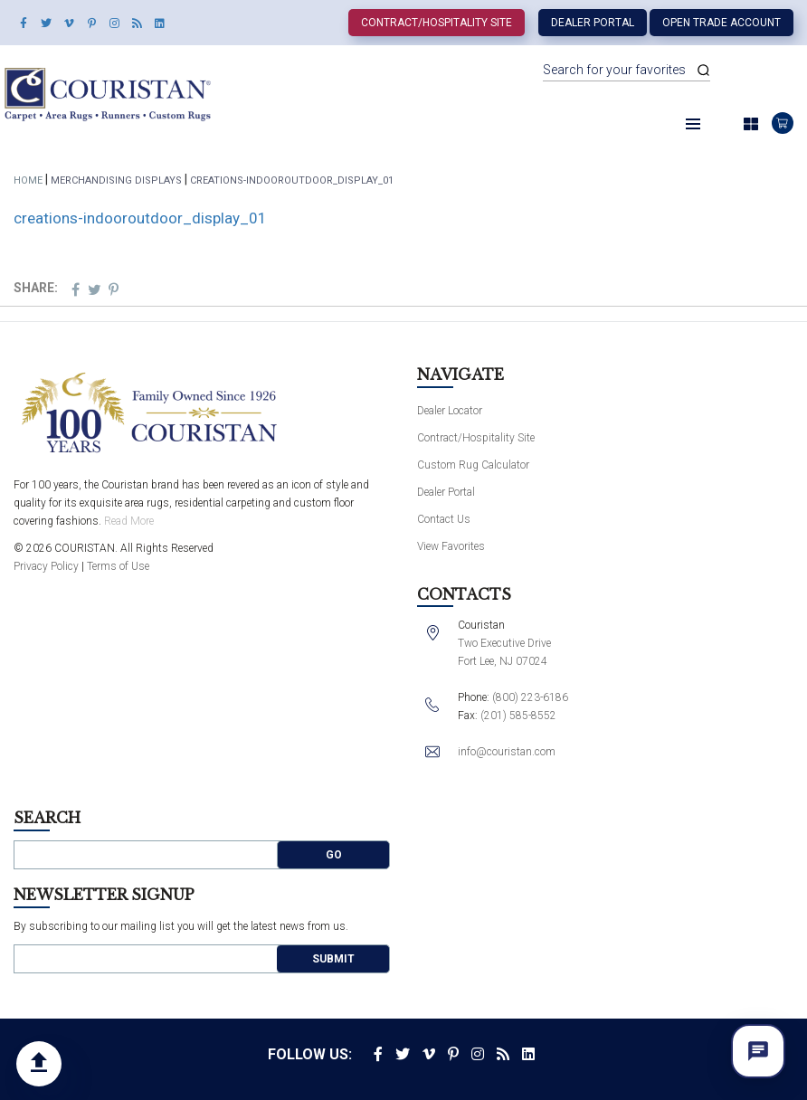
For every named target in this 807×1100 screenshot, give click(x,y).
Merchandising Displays (116, 180)
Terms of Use (118, 566)
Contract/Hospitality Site (436, 22)
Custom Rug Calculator (473, 465)
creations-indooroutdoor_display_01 (140, 218)
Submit (333, 959)
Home (28, 180)
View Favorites (451, 546)
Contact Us (443, 519)
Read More (129, 521)
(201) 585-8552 (518, 715)
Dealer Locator (449, 410)
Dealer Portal (592, 22)
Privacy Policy (46, 566)
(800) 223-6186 (530, 697)
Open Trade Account (721, 22)
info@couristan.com (506, 751)
